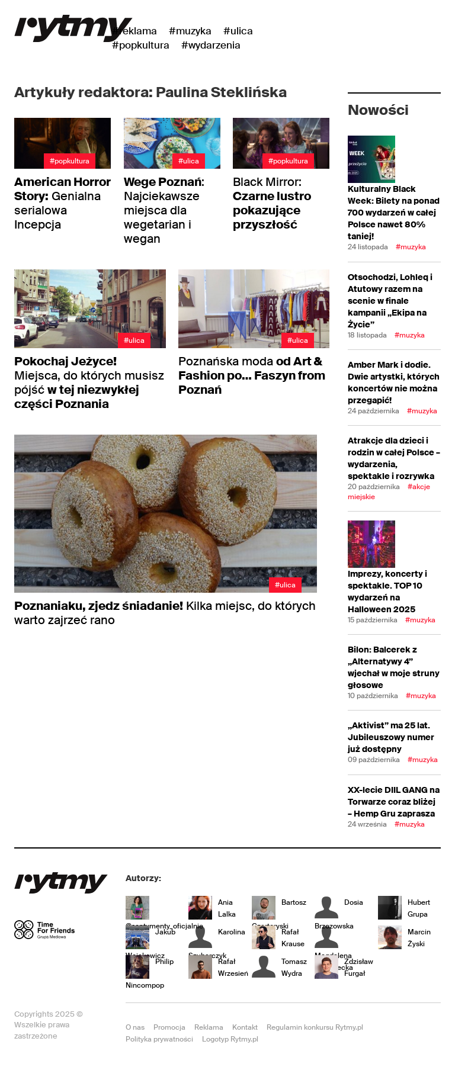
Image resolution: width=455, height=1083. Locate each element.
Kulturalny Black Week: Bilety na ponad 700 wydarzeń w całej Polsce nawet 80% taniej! (394, 213)
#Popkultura (140, 45)
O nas (135, 1027)
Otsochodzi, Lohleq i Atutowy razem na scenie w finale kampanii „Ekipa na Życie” (390, 301)
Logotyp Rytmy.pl (230, 1039)
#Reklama (134, 30)
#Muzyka (190, 30)
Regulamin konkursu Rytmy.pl (315, 1027)
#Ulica (238, 30)
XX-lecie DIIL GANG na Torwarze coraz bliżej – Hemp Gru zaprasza (394, 802)
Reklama (208, 1027)
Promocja (169, 1027)
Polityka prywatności (159, 1039)
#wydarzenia (211, 45)
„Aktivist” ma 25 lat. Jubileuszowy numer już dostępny (391, 737)
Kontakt (245, 1027)
